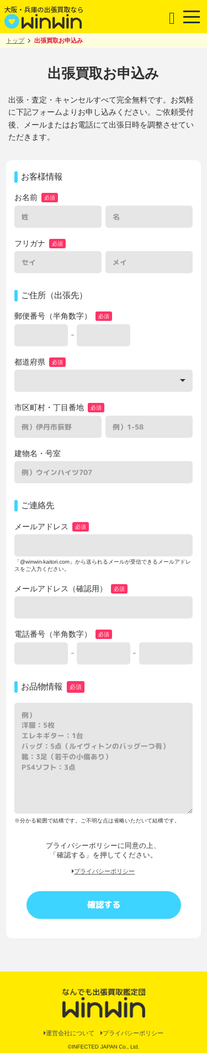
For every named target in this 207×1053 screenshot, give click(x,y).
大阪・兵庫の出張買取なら (44, 16)
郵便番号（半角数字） (53, 315)
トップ (15, 40)
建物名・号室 (37, 453)
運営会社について (69, 1033)
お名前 (26, 197)
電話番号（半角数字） (53, 634)
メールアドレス (41, 526)
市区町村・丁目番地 (49, 407)
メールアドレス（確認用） (60, 588)
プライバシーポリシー (103, 871)
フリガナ (29, 243)
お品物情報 (41, 686)
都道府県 (29, 361)
